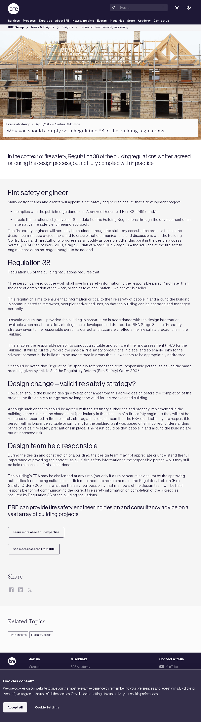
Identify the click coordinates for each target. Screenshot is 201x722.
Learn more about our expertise (36, 532)
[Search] (143, 7)
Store (131, 20)
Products (29, 20)
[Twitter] (30, 590)
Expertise (45, 20)
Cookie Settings (47, 707)
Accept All (15, 707)
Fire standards (18, 634)
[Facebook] (11, 590)
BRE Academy (80, 666)
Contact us (161, 20)
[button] (163, 7)
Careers (34, 666)
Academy (144, 20)
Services (14, 20)
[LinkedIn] (20, 590)
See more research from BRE (34, 549)
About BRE (62, 20)
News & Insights (83, 20)
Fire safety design (41, 634)
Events (102, 20)
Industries (117, 20)
